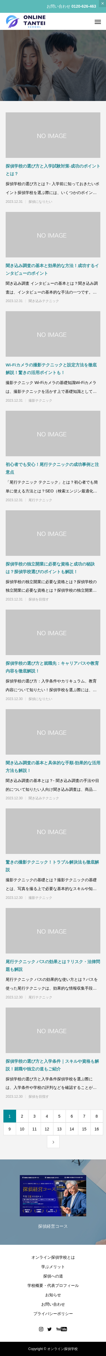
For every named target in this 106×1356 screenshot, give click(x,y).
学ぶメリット (53, 1266)
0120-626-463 (84, 6)
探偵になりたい (40, 201)
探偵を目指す (39, 599)
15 (84, 1129)
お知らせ (53, 1295)
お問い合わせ (53, 1304)
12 (47, 1129)
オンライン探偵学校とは (53, 1257)
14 (72, 1129)
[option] (53, 1203)
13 (59, 1129)
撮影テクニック (40, 400)
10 (22, 1129)
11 (34, 1129)
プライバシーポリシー (53, 1313)
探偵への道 (53, 1276)
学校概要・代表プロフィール (53, 1285)
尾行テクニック (40, 500)
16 (96, 1129)
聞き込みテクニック (44, 301)
